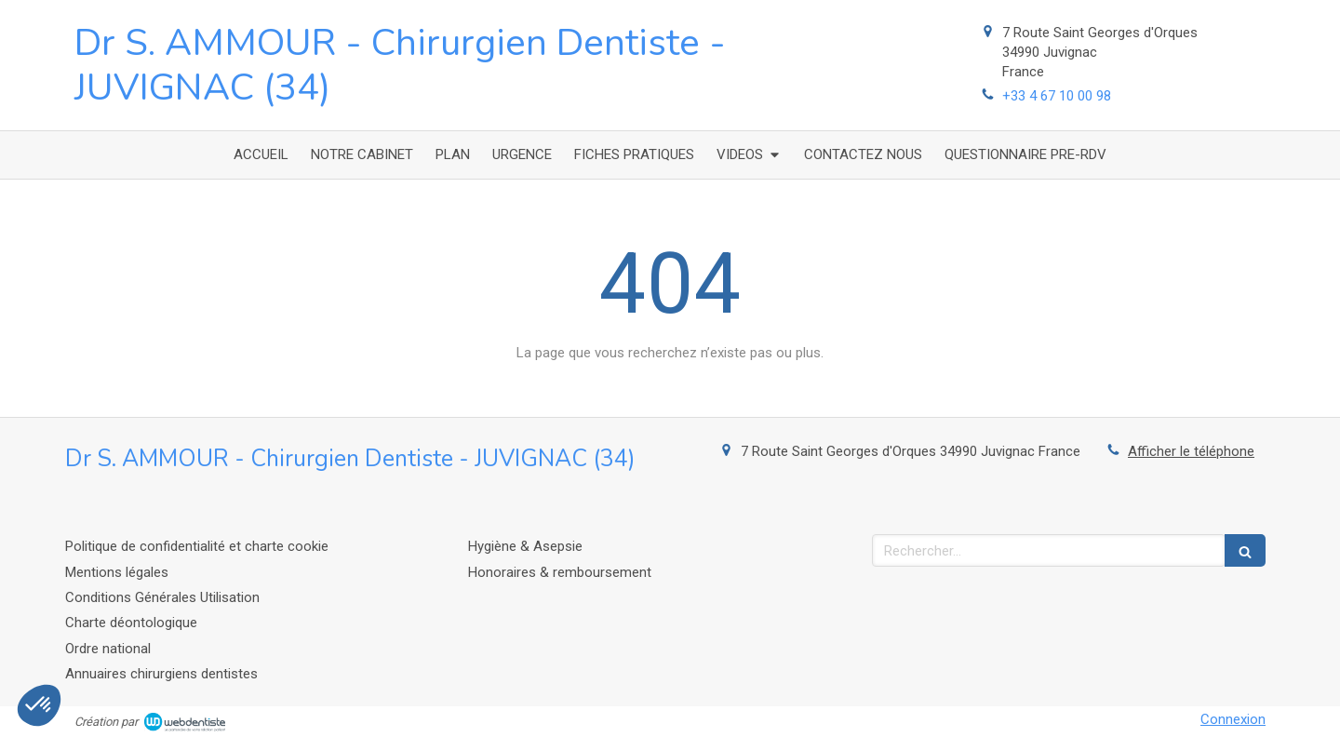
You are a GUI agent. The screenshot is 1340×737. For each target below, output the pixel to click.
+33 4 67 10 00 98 (1056, 95)
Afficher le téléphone (1191, 451)
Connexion (1233, 719)
